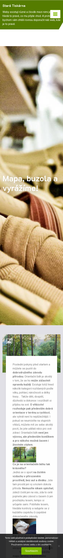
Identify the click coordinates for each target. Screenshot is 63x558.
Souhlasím (31, 550)
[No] (58, 546)
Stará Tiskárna (14, 6)
